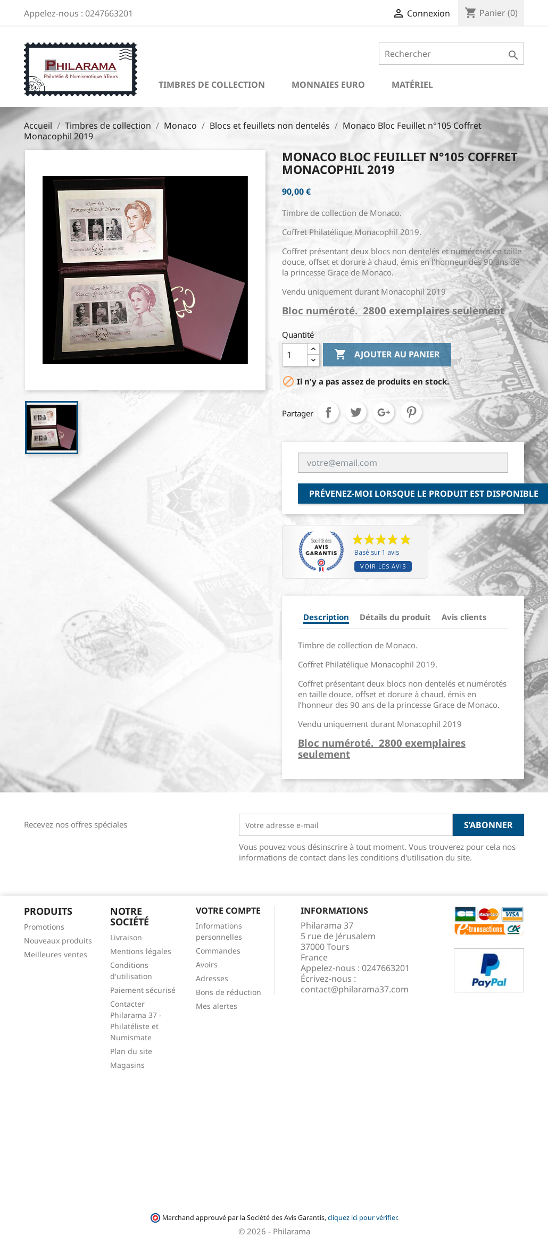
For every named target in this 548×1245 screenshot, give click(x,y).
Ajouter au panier (387, 355)
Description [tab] (326, 617)
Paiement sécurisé (143, 990)
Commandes (218, 951)
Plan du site (131, 1051)
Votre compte (228, 910)
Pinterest (411, 412)
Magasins (127, 1065)
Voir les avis (383, 566)
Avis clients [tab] (464, 617)
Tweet (356, 412)
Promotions (44, 927)
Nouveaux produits (58, 940)
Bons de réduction (228, 992)
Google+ (383, 412)
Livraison (126, 937)
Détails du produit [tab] (395, 617)
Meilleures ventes (55, 954)
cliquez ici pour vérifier (362, 1217)
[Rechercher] (451, 54)
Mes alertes (216, 1006)
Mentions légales (140, 951)
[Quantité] (295, 354)
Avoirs (207, 964)
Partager (328, 412)
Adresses (212, 978)
